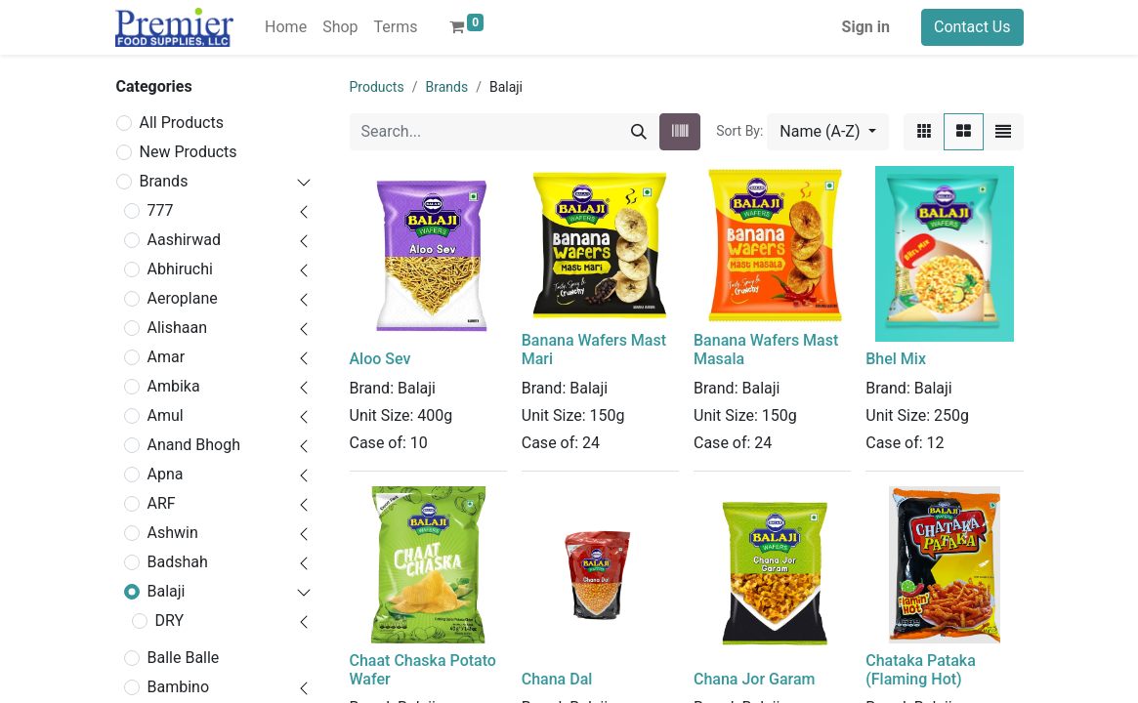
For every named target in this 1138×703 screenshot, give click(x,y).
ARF (162, 503)
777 (161, 210)
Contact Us (972, 27)
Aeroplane (183, 298)
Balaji (167, 591)
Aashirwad (184, 239)
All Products (182, 122)
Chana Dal (557, 679)
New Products (188, 152)
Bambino (179, 687)
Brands (164, 181)
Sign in (866, 27)
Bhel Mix (895, 359)
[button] (827, 131)
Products (377, 87)
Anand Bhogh (194, 444)
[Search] (638, 131)
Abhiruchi (180, 269)
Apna (166, 474)
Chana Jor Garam (755, 679)
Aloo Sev (380, 359)
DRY (170, 620)
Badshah (178, 562)
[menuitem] (286, 27)
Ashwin (173, 532)
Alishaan (178, 327)
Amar (167, 357)
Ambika (174, 386)
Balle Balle (184, 657)
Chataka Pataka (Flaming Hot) (920, 669)
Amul (166, 415)
